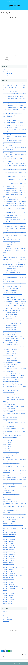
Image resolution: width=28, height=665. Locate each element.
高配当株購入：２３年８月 (8, 570)
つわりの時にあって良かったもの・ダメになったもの (14, 309)
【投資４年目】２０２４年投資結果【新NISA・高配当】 (14, 190)
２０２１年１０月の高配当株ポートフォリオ (12, 243)
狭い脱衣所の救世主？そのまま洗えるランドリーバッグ (14, 477)
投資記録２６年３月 (7, 450)
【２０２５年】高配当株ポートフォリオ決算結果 (13, 104)
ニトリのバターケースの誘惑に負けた (11, 312)
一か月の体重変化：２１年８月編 (10, 359)
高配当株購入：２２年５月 (8, 543)
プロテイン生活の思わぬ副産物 (9, 335)
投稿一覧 (7, 59)
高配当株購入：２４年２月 (8, 579)
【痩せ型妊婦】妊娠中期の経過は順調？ (11, 218)
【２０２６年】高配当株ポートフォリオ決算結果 (13, 106)
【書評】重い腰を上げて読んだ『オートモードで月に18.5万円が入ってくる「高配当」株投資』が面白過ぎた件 (14, 205)
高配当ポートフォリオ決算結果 (9, 521)
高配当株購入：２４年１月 (8, 577)
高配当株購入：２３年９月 (8, 571)
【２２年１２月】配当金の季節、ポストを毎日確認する (14, 108)
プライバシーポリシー (7, 73)
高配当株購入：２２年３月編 (9, 540)
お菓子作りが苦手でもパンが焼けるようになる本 (13, 286)
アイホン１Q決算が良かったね (9, 268)
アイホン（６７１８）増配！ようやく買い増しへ (13, 266)
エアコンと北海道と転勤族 (8, 281)
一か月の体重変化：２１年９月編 (10, 361)
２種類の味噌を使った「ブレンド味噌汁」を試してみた (14, 248)
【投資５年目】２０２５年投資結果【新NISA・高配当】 (14, 192)
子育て (4, 615)
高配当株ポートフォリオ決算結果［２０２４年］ (13, 527)
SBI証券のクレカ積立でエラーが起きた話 (11, 263)
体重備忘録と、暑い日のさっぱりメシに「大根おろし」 (14, 375)
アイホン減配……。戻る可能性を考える (11, 270)
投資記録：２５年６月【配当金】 (10, 437)
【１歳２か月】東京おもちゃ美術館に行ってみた (13, 96)
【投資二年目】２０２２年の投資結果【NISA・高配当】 (14, 198)
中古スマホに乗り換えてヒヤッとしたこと (11, 372)
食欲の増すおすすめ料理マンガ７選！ (11, 519)
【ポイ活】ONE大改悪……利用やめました (12, 127)
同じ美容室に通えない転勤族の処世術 (11, 381)
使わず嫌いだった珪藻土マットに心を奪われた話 (13, 377)
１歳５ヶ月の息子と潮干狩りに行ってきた (11, 241)
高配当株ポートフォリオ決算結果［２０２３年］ (13, 525)
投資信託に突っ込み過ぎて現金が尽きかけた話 (12, 435)
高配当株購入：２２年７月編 (9, 547)
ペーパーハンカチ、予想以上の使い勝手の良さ (12, 337)
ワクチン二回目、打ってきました (10, 353)
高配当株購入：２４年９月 (8, 594)
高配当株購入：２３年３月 (8, 560)
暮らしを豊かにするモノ (8, 619)
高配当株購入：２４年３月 (8, 581)
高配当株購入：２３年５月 (8, 564)
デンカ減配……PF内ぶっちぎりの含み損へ (12, 311)
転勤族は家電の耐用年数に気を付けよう (11, 501)
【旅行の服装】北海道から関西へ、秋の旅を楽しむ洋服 (14, 201)
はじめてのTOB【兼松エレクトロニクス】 (11, 314)
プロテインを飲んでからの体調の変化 (11, 333)
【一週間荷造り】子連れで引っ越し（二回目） (12, 140)
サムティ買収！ (6, 296)
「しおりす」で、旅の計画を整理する (11, 91)
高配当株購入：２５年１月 (8, 595)
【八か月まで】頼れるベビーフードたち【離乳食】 (13, 160)
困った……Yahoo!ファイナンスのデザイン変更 (12, 385)
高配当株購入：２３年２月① (9, 556)
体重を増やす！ (6, 612)
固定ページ (8, 57)
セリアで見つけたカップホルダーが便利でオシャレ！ (14, 303)
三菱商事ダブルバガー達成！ (9, 366)
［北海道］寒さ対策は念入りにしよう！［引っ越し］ (14, 84)
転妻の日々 (5, 623)
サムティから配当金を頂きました (10, 292)
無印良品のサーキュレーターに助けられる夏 (12, 474)
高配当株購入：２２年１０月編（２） (11, 534)
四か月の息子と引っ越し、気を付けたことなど (12, 383)
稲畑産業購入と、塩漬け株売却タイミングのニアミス (14, 485)
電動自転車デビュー (7, 512)
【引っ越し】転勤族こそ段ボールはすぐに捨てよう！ (14, 187)
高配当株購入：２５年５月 (8, 601)
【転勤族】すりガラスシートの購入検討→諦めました (14, 226)
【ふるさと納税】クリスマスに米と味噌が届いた (13, 126)
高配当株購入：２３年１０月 (9, 553)
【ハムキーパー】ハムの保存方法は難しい (11, 120)
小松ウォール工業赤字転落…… (9, 426)
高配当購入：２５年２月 (8, 603)
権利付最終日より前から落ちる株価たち (11, 463)
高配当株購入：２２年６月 (8, 545)
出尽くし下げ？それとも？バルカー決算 (11, 379)
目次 (12, 55)
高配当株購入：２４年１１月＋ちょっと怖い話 (12, 575)
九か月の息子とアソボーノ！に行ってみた (11, 373)
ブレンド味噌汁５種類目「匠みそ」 (10, 327)
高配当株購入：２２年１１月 (9, 536)
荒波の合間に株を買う (7, 492)
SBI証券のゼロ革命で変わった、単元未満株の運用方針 (14, 265)
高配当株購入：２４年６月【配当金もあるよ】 (12, 586)
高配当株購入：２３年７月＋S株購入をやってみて (13, 568)
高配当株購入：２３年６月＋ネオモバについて (12, 566)
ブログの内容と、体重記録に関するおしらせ (12, 331)
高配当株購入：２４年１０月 (9, 573)
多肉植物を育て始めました (8, 392)
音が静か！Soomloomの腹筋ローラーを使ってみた (13, 517)
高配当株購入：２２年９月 (8, 551)
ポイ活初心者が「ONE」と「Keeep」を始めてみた (13, 338)
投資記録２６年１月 (7, 446)
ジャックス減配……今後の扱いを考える (11, 298)
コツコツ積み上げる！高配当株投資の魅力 (11, 290)
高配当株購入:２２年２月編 (8, 538)
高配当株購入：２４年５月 (8, 584)
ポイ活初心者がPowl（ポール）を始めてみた (12, 340)
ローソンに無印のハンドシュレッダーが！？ (12, 349)
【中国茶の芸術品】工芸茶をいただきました (12, 142)
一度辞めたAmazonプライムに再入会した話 (12, 362)
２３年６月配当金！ (7, 246)
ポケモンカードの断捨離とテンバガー (11, 342)
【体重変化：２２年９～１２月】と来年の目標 (12, 158)
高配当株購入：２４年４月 (8, 583)
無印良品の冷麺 (6, 476)
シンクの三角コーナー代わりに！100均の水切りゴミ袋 (14, 300)
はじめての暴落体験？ (7, 318)
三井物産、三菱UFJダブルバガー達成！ (11, 364)
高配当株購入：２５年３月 (8, 597)
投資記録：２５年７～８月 (8, 439)
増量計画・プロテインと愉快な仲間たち (11, 390)
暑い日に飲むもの (6, 457)
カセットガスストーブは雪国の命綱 (10, 288)
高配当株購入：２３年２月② (9, 558)
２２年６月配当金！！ (7, 245)
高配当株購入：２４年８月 (8, 592)
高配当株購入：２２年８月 (8, 549)
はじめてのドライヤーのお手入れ (10, 316)
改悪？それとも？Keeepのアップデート (11, 454)
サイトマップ (5, 71)
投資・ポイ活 (5, 617)
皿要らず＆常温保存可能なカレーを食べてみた (12, 483)
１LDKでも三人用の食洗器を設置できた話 (11, 239)
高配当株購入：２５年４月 (8, 599)
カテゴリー (8, 61)
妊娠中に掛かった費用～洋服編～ (10, 419)
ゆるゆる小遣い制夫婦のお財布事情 (10, 344)
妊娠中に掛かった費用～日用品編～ (10, 417)
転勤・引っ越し (6, 621)
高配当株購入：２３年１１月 (9, 555)
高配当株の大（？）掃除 (8, 523)
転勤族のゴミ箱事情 (7, 499)
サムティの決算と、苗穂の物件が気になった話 (12, 294)
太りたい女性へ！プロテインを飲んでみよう (12, 397)
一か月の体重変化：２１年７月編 (10, 357)
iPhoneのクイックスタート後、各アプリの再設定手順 (14, 257)
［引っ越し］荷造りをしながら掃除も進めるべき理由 (14, 86)
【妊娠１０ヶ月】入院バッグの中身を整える (12, 162)
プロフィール (5, 75)
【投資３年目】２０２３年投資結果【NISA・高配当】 (14, 189)
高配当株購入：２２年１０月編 (9, 532)
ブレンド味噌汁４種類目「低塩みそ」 (11, 325)
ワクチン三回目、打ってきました (10, 351)
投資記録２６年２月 (7, 448)
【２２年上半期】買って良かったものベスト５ (12, 113)
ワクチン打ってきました (8, 355)
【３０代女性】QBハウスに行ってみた (11, 115)
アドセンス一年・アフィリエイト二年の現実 (12, 272)
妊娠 (4, 613)
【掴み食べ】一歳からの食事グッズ (10, 200)
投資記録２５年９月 (7, 444)
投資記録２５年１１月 (7, 443)
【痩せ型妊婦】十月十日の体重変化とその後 (12, 216)
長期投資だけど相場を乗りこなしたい (11, 510)
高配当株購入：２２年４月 (8, 542)
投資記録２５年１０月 (7, 441)
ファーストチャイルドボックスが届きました (12, 323)
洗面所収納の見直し (7, 465)
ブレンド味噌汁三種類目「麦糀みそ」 (11, 329)
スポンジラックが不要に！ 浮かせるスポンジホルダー (14, 301)
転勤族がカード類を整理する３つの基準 (11, 494)
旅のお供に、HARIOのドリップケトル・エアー (12, 456)
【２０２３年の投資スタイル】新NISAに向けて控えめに (14, 102)
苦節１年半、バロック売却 (8, 490)
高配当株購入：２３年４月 (8, 562)
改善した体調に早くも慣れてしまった (11, 452)
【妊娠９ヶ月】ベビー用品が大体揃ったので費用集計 (14, 164)
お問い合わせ (5, 70)
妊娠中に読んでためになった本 (9, 421)
